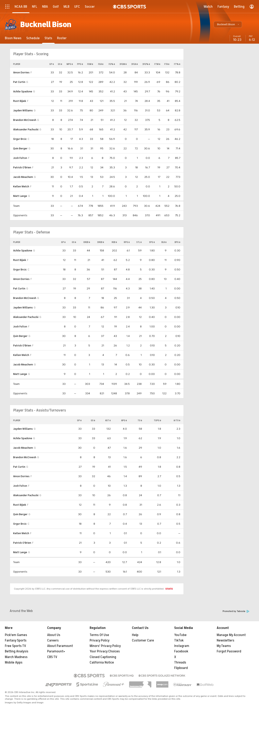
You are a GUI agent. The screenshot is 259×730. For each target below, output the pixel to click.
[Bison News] (13, 38)
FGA (100, 64)
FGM (90, 64)
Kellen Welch (21, 186)
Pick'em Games (16, 635)
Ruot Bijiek (19, 101)
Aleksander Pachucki (25, 129)
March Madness (16, 657)
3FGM (123, 64)
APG (124, 420)
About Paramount (60, 646)
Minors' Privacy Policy (105, 646)
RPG (127, 242)
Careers (53, 640)
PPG (80, 64)
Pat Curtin (19, 82)
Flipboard (181, 668)
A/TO (177, 420)
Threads (180, 662)
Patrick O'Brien (22, 167)
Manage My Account (231, 635)
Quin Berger (20, 148)
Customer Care (143, 640)
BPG (177, 242)
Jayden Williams (23, 110)
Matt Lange (20, 196)
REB (114, 242)
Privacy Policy (99, 640)
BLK (164, 242)
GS (60, 64)
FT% (177, 64)
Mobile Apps (13, 662)
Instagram (181, 646)
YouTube (180, 635)
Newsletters (225, 640)
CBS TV (52, 657)
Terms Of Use (99, 635)
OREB (86, 242)
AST (108, 420)
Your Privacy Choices (105, 651)
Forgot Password (229, 651)
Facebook (181, 651)
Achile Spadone (22, 91)
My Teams (224, 646)
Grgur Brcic (20, 139)
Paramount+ (56, 651)
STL (139, 242)
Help (135, 635)
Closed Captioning (103, 657)
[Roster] (62, 38)
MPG (70, 64)
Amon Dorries (21, 72)
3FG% (146, 64)
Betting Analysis (16, 651)
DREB (100, 242)
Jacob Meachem (23, 177)
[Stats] (48, 38)
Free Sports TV (15, 646)
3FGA (134, 64)
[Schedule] (33, 38)
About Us (53, 635)
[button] (228, 24)
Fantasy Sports (16, 640)
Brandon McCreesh (24, 120)
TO (140, 420)
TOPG (157, 420)
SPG (152, 242)
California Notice (102, 662)
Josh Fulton (20, 158)
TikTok (179, 640)
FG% (112, 64)
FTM (157, 64)
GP (51, 64)
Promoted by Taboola (236, 611)
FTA (166, 64)
